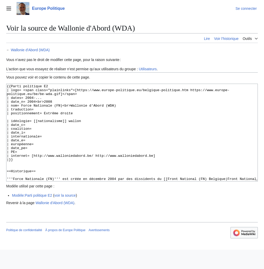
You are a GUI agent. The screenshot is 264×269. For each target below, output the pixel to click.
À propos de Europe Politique (65, 249)
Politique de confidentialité (24, 249)
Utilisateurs (147, 69)
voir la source (65, 215)
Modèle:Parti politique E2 (32, 215)
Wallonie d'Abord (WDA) (30, 50)
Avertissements (99, 249)
